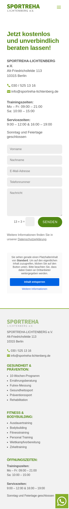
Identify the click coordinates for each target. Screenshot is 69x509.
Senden (50, 222)
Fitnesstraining (19, 432)
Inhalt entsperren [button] (34, 281)
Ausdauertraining (21, 423)
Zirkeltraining (18, 447)
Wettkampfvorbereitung (25, 442)
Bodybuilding (18, 427)
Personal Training (21, 437)
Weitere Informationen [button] (34, 288)
